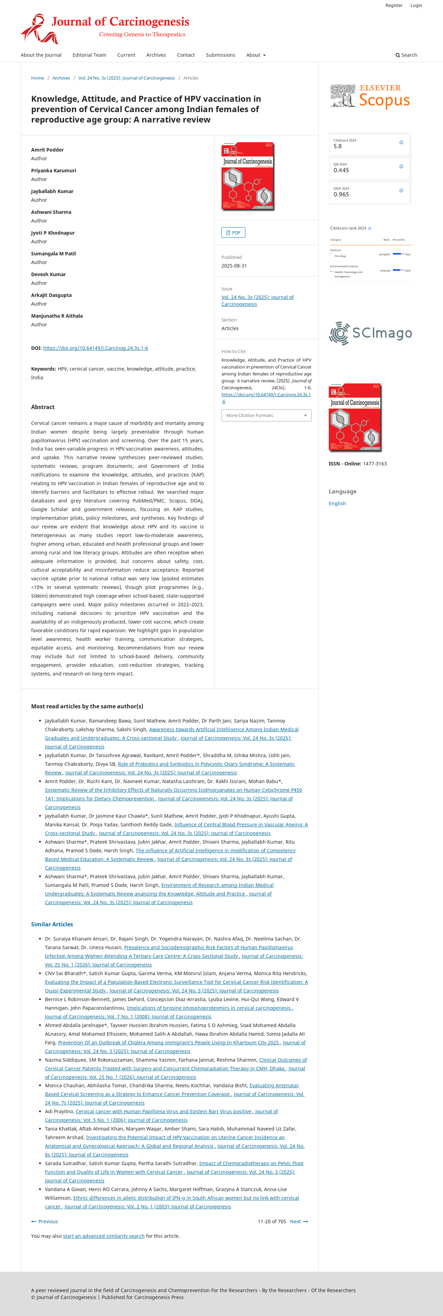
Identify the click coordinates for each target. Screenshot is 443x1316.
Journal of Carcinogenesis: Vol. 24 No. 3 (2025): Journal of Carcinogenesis (194, 990)
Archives (156, 55)
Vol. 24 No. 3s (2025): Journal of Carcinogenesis (127, 78)
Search (406, 55)
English (337, 503)
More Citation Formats (249, 415)
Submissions (220, 55)
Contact (186, 55)
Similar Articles (52, 924)
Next (295, 1221)
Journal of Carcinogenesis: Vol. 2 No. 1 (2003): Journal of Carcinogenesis (148, 1206)
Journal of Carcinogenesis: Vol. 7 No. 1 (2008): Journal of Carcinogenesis (128, 1016)
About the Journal (41, 55)
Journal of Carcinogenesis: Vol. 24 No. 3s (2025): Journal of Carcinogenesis (151, 772)
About (254, 55)
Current (126, 55)
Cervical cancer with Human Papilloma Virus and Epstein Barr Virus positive (164, 1111)
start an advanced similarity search (104, 1236)
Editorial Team (89, 55)
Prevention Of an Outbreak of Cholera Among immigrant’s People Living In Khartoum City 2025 (169, 1042)
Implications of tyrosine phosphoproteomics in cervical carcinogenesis (209, 1008)
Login (416, 5)
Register (394, 5)
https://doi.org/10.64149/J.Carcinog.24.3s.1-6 (95, 348)
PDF (236, 232)
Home (37, 78)
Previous (48, 1221)
